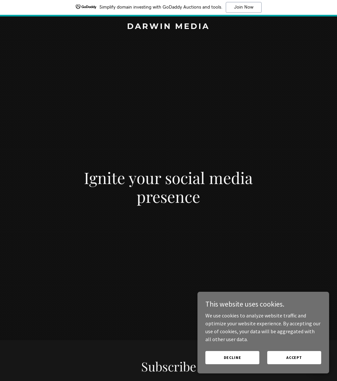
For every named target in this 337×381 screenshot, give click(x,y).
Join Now (243, 7)
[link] (168, 27)
